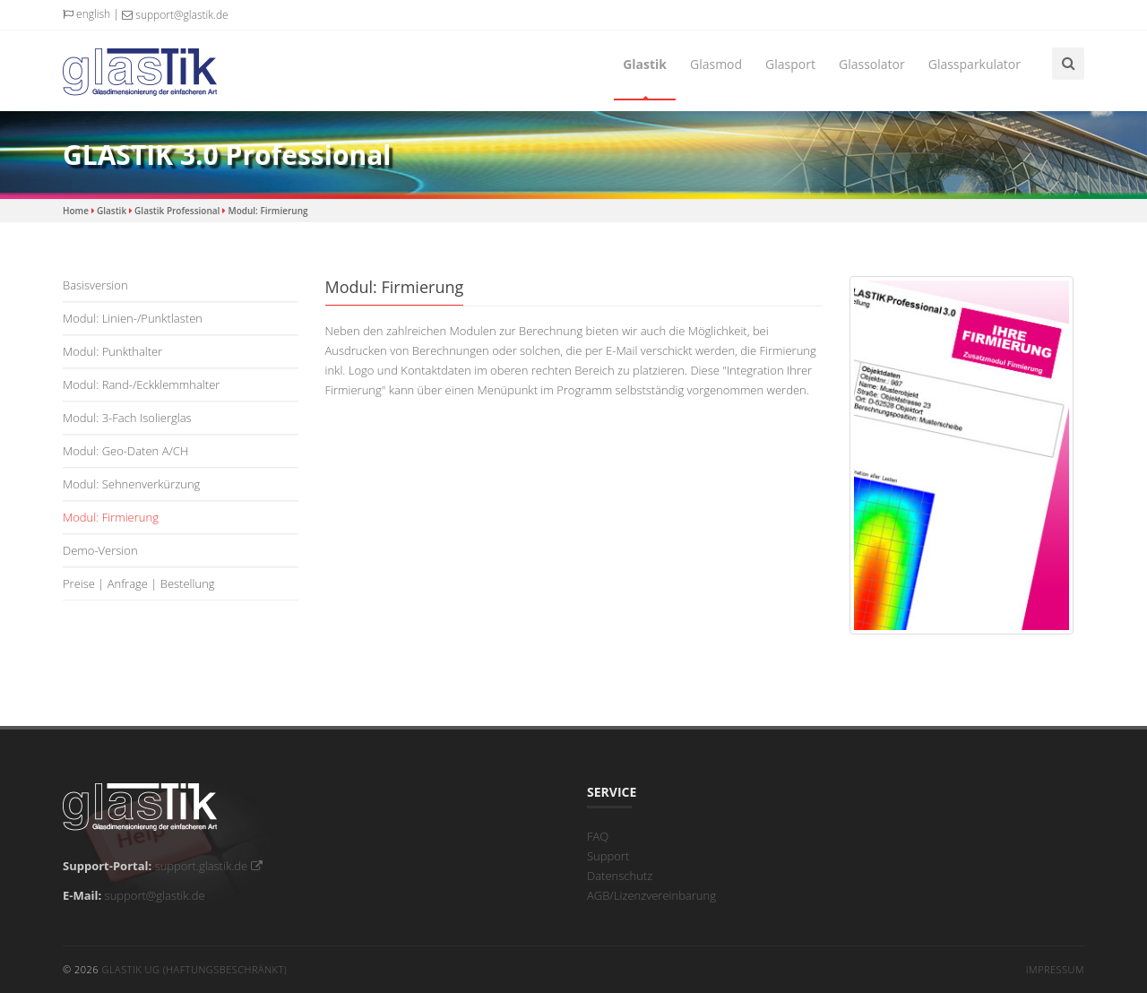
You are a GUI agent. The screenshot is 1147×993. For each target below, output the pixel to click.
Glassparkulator (974, 64)
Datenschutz (619, 876)
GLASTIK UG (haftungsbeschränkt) (194, 969)
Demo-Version (100, 550)
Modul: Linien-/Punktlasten (133, 318)
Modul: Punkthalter (112, 351)
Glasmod (716, 64)
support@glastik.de (175, 14)
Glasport (790, 64)
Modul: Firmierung (267, 210)
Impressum (1055, 969)
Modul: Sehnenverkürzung (131, 484)
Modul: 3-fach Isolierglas (127, 418)
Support (608, 856)
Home (76, 210)
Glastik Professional (177, 210)
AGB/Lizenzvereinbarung (651, 895)
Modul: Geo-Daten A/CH (125, 451)
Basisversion (95, 285)
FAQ (597, 836)
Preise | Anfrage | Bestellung (139, 583)
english (86, 14)
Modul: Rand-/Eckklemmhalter (141, 384)
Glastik (645, 64)
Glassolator (872, 64)
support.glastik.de (209, 866)
